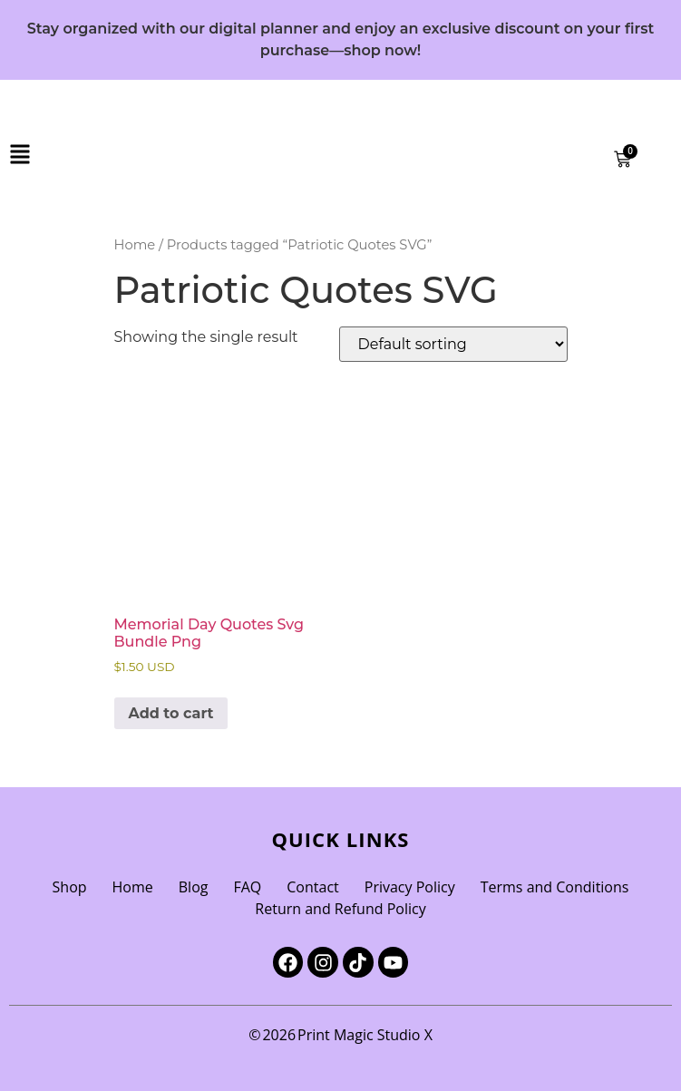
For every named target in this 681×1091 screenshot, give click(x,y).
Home (135, 245)
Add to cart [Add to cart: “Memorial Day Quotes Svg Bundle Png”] (171, 713)
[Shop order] (453, 344)
